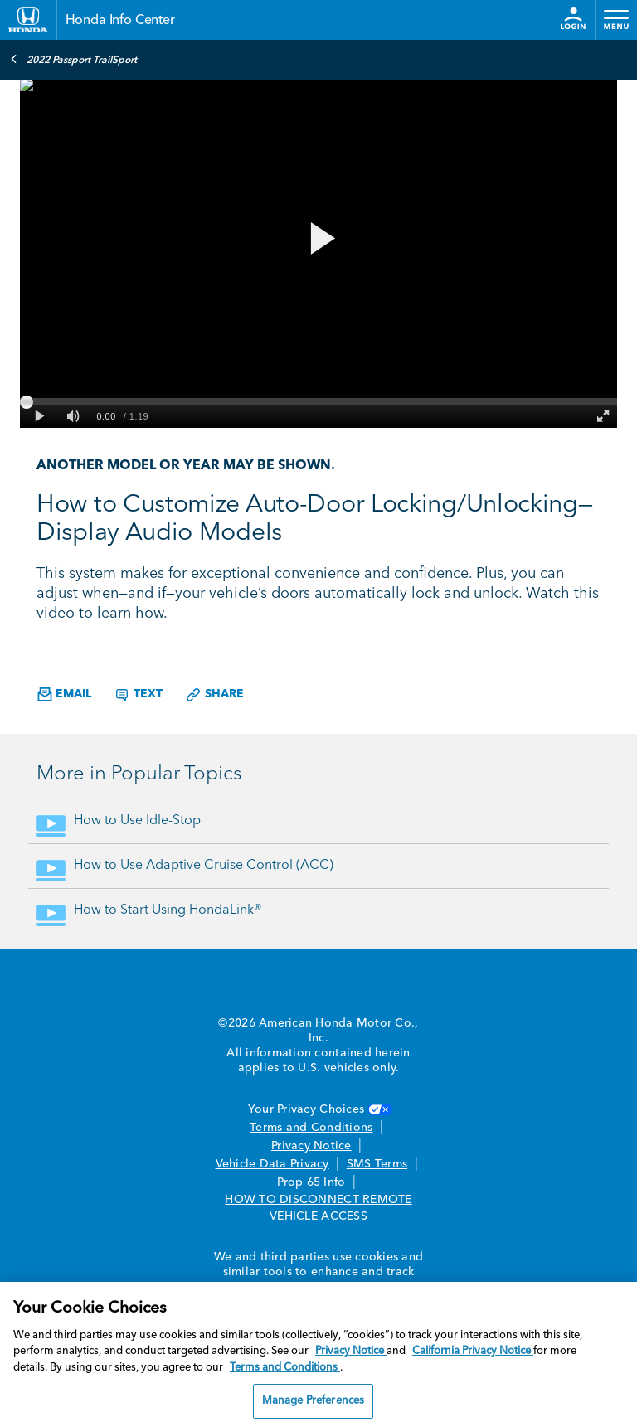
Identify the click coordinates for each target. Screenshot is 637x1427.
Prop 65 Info (311, 1182)
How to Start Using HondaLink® (168, 910)
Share (214, 695)
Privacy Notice (311, 1146)
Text (138, 695)
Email (64, 694)
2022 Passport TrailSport (73, 59)
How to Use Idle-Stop (137, 821)
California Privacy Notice (472, 1351)
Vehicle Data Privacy (272, 1164)
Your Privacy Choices (318, 1109)
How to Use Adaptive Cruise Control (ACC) (203, 865)
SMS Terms (377, 1164)
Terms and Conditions (311, 1127)
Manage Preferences (313, 1400)
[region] (318, 1354)
